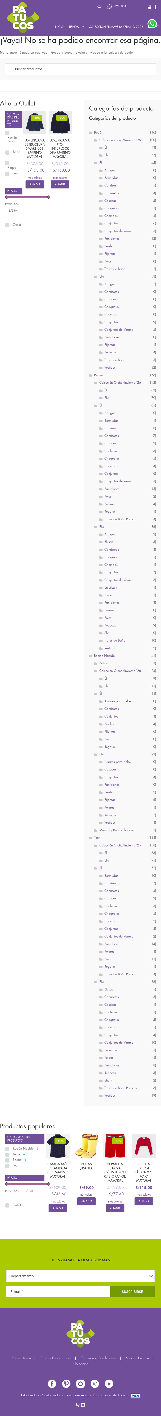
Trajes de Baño (114, 269)
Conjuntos (111, 223)
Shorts (108, 1080)
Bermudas (111, 178)
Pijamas (109, 254)
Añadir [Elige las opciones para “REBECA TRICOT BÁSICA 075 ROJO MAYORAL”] (144, 1201)
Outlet (17, 224)
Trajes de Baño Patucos (120, 519)
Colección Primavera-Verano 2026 (116, 27)
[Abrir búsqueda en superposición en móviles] (79, 7)
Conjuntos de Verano (118, 231)
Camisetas (111, 193)
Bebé (16, 152)
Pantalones (111, 239)
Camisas (110, 185)
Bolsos (103, 663)
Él (105, 147)
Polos (107, 261)
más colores (35, 177)
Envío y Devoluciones (56, 1358)
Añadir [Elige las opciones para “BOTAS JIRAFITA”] (86, 1201)
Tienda (74, 27)
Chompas (111, 216)
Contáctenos (21, 1358)
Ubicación (80, 1364)
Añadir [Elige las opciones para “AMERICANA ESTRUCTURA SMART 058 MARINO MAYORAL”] (35, 184)
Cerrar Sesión (150, 7)
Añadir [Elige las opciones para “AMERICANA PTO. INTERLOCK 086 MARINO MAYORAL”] (60, 184)
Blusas (108, 542)
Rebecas (110, 352)
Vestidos (110, 367)
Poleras (109, 610)
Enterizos (110, 587)
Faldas (108, 595)
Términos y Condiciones (98, 1358)
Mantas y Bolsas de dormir (117, 830)
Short (107, 633)
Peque (12, 168)
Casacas (110, 201)
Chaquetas (111, 208)
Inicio (59, 27)
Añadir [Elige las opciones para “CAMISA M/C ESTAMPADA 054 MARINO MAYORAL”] (58, 1208)
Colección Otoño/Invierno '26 (120, 140)
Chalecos (110, 451)
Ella (106, 155)
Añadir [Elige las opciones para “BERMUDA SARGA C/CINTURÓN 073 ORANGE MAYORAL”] (115, 1208)
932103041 (117, 6)
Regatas (110, 511)
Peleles (109, 246)
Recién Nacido (13, 139)
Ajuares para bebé (117, 701)
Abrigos (109, 170)
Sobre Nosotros (137, 1358)
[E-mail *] (58, 1291)
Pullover (109, 504)
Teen (16, 173)
